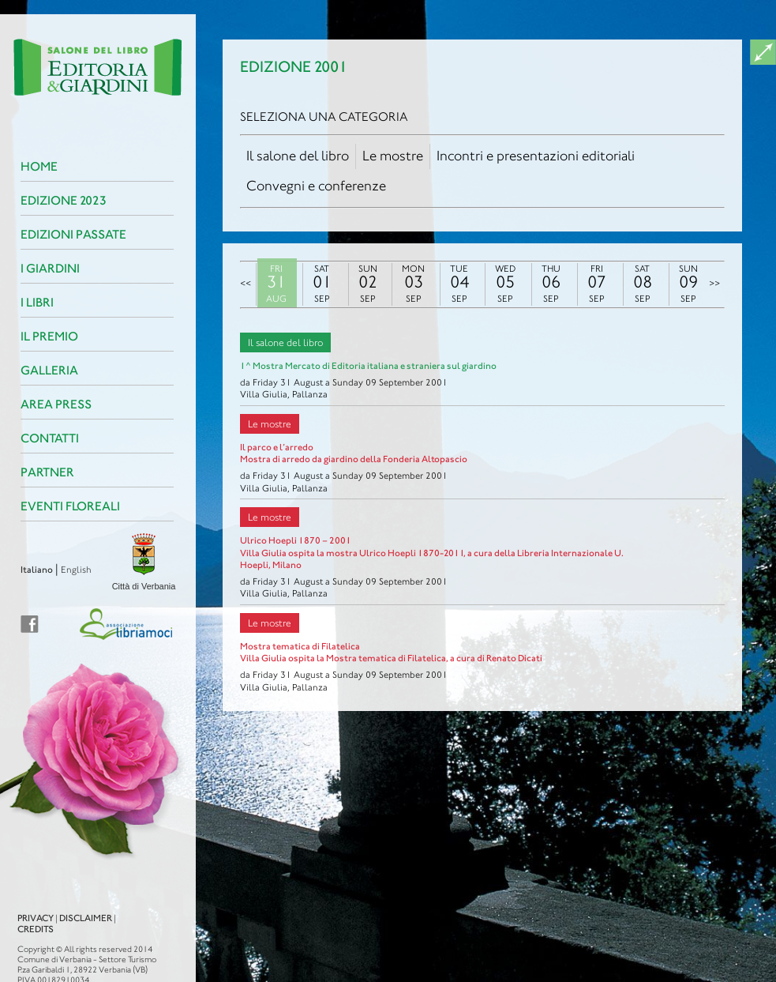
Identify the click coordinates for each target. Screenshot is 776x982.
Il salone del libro (297, 155)
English (39, 569)
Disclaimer (48, 903)
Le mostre (392, 155)
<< (245, 283)
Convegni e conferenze (316, 185)
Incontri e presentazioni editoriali (536, 155)
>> (714, 283)
